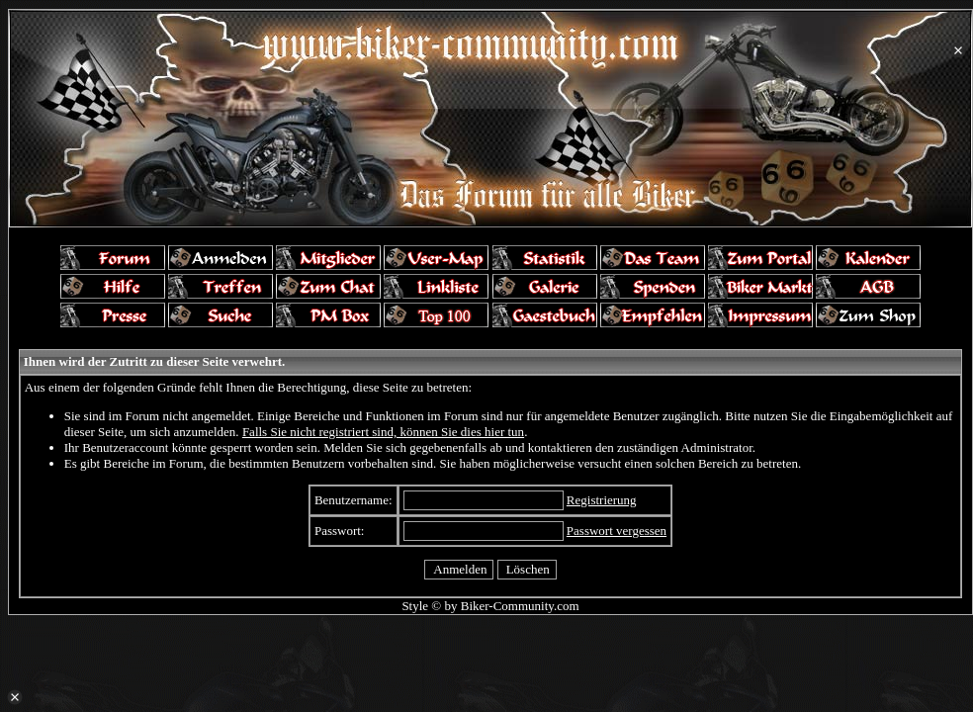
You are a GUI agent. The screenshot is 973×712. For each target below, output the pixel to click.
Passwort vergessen (616, 530)
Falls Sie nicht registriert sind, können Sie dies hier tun (383, 431)
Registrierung (602, 499)
